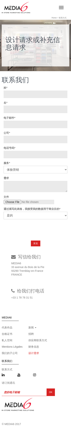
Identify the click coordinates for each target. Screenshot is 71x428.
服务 (6, 162)
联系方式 (62, 18)
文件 (6, 196)
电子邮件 (9, 117)
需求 (6, 178)
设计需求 (33, 353)
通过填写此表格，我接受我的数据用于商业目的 (31, 208)
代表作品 (7, 327)
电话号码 (9, 147)
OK (50, 392)
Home (54, 18)
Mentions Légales (12, 346)
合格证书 (7, 333)
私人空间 (7, 340)
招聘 (31, 333)
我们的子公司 (10, 353)
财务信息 (33, 346)
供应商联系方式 (37, 340)
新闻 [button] (32, 327)
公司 (6, 132)
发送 (35, 243)
